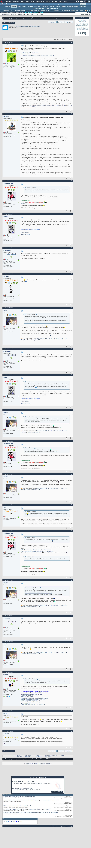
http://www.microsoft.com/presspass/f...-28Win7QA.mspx (37, 551)
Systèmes (83, 4)
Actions (13, 14)
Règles (41, 14)
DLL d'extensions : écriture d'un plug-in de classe (31, 694)
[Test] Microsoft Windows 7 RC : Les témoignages (27, 26)
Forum (7, 18)
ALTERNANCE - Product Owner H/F (23, 782)
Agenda (32, 14)
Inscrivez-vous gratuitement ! (34, 12)
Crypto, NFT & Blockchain (52, 8)
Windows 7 (27, 18)
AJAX (62, 338)
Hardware (30, 6)
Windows (14, 6)
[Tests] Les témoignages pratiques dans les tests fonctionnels (19, 797)
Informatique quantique (38, 8)
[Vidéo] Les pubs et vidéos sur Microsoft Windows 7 (17, 806)
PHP (39, 340)
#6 (71, 273)
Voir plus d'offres (57, 791)
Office (71, 4)
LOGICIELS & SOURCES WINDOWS (69, 10)
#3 (71, 180)
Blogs (27, 1)
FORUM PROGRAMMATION (21, 10)
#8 (71, 348)
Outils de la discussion (59, 39)
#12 (71, 474)
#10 (71, 409)
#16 (71, 615)
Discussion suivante (45, 764)
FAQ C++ (36, 704)
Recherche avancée (85, 14)
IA (30, 4)
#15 (71, 580)
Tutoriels (16, 1)
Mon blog (37, 702)
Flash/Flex (23, 340)
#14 (71, 530)
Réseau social (21, 14)
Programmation (60, 4)
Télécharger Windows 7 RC (30, 53)
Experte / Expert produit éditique (22, 788)
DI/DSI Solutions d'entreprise (16, 4)
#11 (71, 441)
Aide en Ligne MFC (26, 703)
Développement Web (41, 338)
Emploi (48, 1)
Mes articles (23, 203)
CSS (54, 338)
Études (54, 1)
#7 (71, 307)
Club (65, 1)
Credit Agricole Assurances (25, 783)
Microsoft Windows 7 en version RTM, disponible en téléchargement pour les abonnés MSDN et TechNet (30, 800)
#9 (71, 374)
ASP (66, 338)
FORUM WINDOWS (7, 10)
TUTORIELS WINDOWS (44, 10)
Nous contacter (53, 826)
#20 (71, 731)
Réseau (52, 6)
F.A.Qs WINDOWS (20, 756)
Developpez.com (61, 826)
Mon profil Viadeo (26, 235)
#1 (71, 42)
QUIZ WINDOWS (55, 10)
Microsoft (38, 4)
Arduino (24, 6)
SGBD (67, 4)
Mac (39, 6)
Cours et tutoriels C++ (27, 704)
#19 (71, 710)
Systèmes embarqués (72, 6)
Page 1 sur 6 (53, 22)
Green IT (57, 6)
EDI (54, 4)
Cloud (26, 4)
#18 (71, 672)
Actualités (14, 756)
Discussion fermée (9, 22)
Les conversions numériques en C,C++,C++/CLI (31, 693)
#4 (71, 214)
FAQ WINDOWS (33, 10)
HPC (35, 6)
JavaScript (58, 338)
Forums (8, 1)
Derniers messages (5, 14)
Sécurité (64, 6)
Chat (32, 1)
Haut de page (69, 826)
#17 (71, 641)
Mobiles (77, 4)
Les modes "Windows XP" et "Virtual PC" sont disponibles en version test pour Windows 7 (26, 809)
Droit (60, 1)
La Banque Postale (21, 789)
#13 (71, 504)
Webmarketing (31, 340)
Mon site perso (25, 232)
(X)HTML (50, 338)
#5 (71, 247)
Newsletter (40, 1)
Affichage (68, 39)
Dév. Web (49, 4)
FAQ (22, 1)
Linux (19, 6)
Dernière (70, 22)
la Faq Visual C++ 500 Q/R (27, 702)
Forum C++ (42, 704)
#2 (71, 113)
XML (36, 340)
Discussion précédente (31, 764)
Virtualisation (83, 6)
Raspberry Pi (45, 6)
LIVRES (81, 10)
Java (44, 4)
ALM (33, 4)
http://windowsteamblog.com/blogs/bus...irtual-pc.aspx (36, 550)
